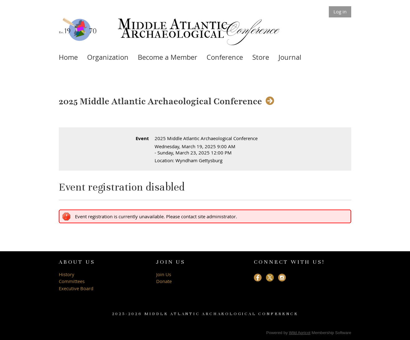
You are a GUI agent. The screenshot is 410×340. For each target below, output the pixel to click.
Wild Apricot (299, 332)
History (66, 274)
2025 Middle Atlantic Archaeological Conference (160, 101)
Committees (72, 281)
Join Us (163, 274)
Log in (340, 11)
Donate (164, 281)
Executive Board (77, 288)
